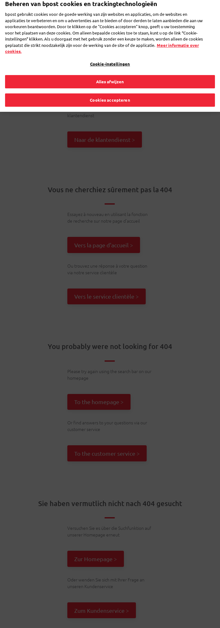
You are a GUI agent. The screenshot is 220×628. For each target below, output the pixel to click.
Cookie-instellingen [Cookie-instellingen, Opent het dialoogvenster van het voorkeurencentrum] (110, 55)
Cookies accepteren (110, 91)
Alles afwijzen (110, 73)
